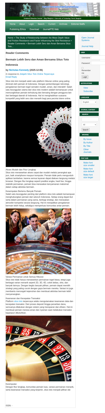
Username (86, 58)
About (22, 24)
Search (41, 24)
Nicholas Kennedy (19, 70)
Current (51, 24)
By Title (87, 146)
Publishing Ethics (18, 29)
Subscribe (88, 91)
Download (34, 29)
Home (12, 24)
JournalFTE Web (51, 29)
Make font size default (89, 170)
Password (86, 63)
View (86, 88)
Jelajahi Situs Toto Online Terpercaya (37, 74)
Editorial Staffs (78, 24)
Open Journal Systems (88, 39)
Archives (63, 24)
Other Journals (87, 150)
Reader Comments (16, 43)
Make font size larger (88, 176)
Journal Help (87, 46)
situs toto (18, 301)
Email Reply (11, 77)
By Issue (87, 139)
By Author (88, 142)
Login (31, 24)
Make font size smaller (89, 164)
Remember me (86, 71)
